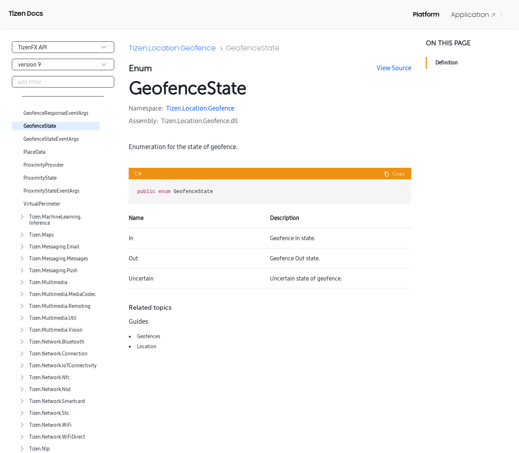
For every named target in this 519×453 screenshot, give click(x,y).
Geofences (148, 336)
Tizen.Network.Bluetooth (56, 342)
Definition (446, 62)
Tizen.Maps (41, 235)
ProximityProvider (43, 165)
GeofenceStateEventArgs (51, 139)
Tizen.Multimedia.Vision (56, 330)
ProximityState (40, 178)
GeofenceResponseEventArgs (55, 113)
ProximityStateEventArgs (51, 191)
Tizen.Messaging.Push (53, 271)
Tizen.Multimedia (48, 282)
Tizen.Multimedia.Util (52, 318)
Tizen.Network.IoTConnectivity (63, 366)
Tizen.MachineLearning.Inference (55, 220)
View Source (394, 67)
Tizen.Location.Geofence (172, 48)
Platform (426, 14)
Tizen (173, 108)
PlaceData (34, 152)
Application (473, 14)
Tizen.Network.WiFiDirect (57, 437)
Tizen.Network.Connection (58, 354)
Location (194, 108)
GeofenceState (39, 126)
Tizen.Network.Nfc (49, 377)
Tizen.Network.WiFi (50, 425)
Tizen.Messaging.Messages (58, 259)
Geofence (221, 108)
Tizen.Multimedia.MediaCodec (62, 294)
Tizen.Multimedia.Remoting (59, 306)
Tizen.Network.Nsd (50, 389)
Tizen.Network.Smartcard (57, 401)
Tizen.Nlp (39, 449)
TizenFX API (32, 47)
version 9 (29, 64)
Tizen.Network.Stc (49, 413)
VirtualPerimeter (41, 204)
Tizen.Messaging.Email (54, 247)
